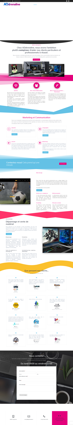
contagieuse (23, 50)
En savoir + (14, 136)
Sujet (20, 387)
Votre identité (22, 378)
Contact (67, 4)
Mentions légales (59, 420)
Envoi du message (23, 402)
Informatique (61, 4)
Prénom (20, 381)
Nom (37, 381)
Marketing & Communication (44, 4)
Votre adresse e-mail (23, 383)
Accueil (35, 4)
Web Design (54, 4)
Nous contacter (36, 59)
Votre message (22, 391)
